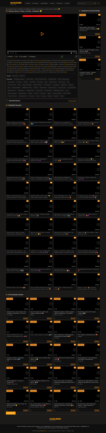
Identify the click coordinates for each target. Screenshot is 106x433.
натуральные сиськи (59, 90)
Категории (59, 3)
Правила (63, 431)
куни (68, 82)
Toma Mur (80, 315)
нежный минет (11, 82)
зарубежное (64, 84)
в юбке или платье (27, 87)
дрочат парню (30, 79)
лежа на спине (53, 82)
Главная (27, 3)
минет (19, 84)
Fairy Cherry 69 (83, 30)
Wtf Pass (42, 407)
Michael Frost (14, 384)
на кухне (30, 93)
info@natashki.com (48, 426)
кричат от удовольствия (40, 79)
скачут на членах (12, 84)
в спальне (43, 93)
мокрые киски (21, 90)
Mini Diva (60, 315)
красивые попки (30, 90)
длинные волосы (23, 96)
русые (38, 96)
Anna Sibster (10, 315)
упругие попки (43, 87)
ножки (62, 96)
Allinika (32, 315)
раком (46, 82)
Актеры (52, 3)
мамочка (50, 96)
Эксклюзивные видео (11, 9)
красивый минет (52, 79)
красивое (71, 84)
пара (9, 87)
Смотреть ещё (10, 413)
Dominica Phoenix (34, 407)
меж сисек (19, 82)
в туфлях (36, 87)
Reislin (55, 315)
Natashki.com (43, 431)
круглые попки (48, 90)
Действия (20, 9)
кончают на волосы (12, 96)
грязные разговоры (27, 84)
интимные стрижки (12, 93)
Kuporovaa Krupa (82, 407)
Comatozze (80, 361)
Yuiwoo (81, 75)
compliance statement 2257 (54, 431)
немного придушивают (63, 79)
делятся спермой (57, 93)
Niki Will (56, 407)
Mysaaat (80, 336)
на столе (36, 93)
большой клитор (72, 87)
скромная (56, 96)
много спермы (66, 93)
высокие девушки (16, 87)
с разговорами (47, 84)
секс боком (40, 82)
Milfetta (8, 384)
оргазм (49, 93)
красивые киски (22, 93)
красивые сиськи (12, 90)
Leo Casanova (57, 361)
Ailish (8, 361)
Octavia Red (15, 76)
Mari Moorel (33, 384)
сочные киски (39, 90)
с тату (67, 90)
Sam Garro (88, 53)
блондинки (31, 96)
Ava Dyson (56, 338)
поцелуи (26, 82)
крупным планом (38, 84)
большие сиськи (52, 87)
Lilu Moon (80, 384)
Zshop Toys (22, 76)
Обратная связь (70, 431)
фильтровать (44, 3)
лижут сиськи (62, 82)
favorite (67, 3)
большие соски (62, 87)
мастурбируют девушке (30, 9)
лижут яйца (32, 82)
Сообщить (97, 34)
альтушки (43, 96)
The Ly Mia (9, 407)
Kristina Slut (57, 384)
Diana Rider (33, 361)
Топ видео (35, 3)
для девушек (56, 84)
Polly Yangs (82, 53)
